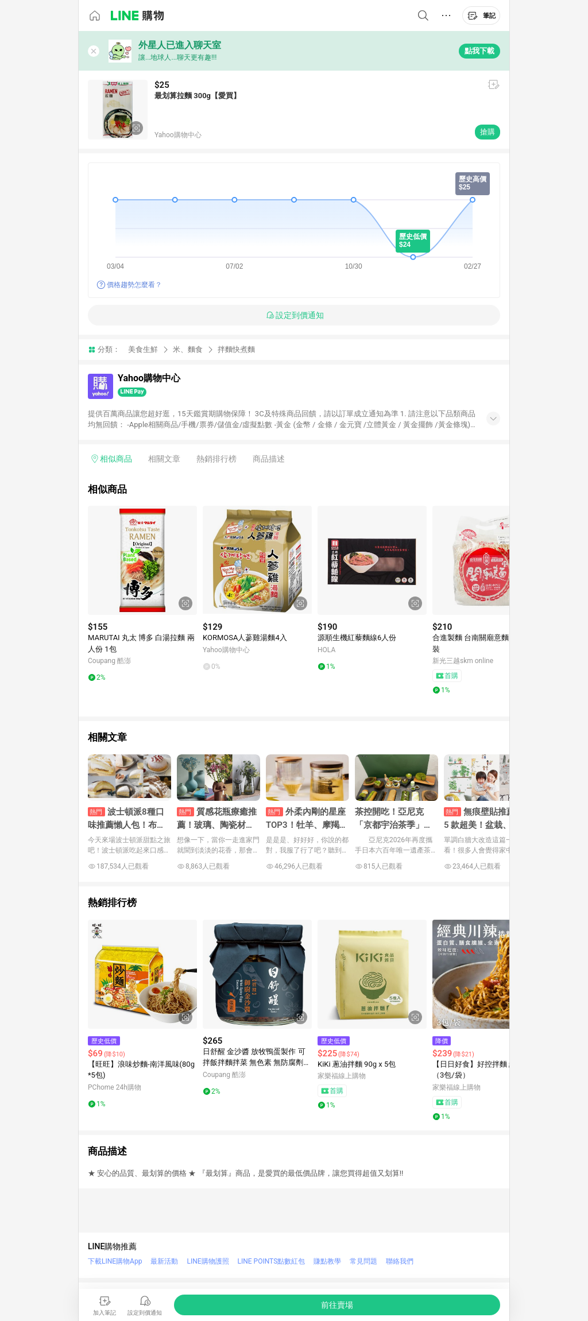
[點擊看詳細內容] (142, 560)
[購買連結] (337, 1305)
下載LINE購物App (115, 1261)
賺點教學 (327, 1261)
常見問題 (363, 1261)
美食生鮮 (143, 349)
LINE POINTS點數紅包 (271, 1261)
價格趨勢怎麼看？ (134, 285)
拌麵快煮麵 (236, 349)
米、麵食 (188, 349)
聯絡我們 (399, 1261)
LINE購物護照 (208, 1261)
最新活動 (164, 1261)
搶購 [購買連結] (487, 131)
